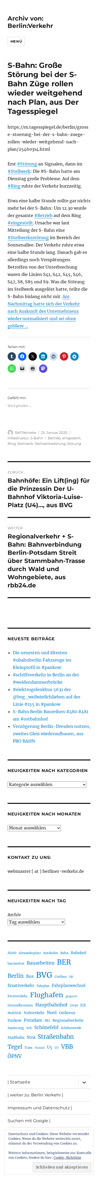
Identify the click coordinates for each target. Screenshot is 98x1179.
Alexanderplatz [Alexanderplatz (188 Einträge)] (30, 953)
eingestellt (71, 438)
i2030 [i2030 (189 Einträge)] (74, 1005)
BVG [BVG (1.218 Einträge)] (44, 975)
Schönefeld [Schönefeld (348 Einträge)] (46, 1027)
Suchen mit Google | (29, 1120)
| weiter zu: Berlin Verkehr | (35, 1094)
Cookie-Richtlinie (67, 1158)
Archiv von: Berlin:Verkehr (30, 22)
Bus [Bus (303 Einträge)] (30, 976)
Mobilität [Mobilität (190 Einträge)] (14, 1013)
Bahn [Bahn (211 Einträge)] (64, 953)
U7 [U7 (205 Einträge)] (57, 1048)
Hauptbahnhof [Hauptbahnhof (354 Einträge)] (51, 1005)
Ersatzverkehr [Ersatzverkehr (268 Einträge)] (21, 985)
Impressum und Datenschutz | (40, 1107)
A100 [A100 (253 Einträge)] (12, 952)
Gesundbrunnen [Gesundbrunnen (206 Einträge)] (20, 1005)
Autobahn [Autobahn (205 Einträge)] (50, 953)
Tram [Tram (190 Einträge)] (28, 1048)
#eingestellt (20, 222)
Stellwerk (25, 443)
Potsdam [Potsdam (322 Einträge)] (33, 1020)
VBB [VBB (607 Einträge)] (67, 1046)
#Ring (14, 186)
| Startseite (19, 1082)
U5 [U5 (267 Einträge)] (49, 1047)
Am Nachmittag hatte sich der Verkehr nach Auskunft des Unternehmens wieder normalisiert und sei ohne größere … (44, 311)
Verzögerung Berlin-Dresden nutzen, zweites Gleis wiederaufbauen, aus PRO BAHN (51, 734)
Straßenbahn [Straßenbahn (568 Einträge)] (56, 1036)
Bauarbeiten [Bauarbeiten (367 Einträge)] (41, 963)
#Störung (27, 164)
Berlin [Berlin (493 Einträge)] (16, 976)
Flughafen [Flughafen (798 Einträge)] (46, 995)
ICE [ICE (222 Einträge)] (83, 1005)
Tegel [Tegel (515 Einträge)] (15, 1047)
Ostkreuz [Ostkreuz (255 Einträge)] (67, 1012)
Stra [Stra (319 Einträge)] (31, 1037)
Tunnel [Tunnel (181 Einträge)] (40, 1048)
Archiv (14, 914)
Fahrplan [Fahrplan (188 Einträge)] (43, 986)
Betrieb (54, 438)
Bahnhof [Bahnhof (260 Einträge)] (79, 952)
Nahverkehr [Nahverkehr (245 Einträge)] (34, 1013)
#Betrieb (43, 215)
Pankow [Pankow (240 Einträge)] (14, 1020)
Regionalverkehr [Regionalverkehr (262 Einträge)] (68, 1020)
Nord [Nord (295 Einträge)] (52, 1012)
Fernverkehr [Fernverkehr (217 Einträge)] (18, 996)
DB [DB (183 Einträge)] (71, 977)
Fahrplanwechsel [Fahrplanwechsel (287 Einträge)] (68, 985)
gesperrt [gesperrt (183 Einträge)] (71, 996)
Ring (12, 443)
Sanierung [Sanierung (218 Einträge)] (16, 1028)
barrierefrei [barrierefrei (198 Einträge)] (16, 963)
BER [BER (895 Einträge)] (64, 962)
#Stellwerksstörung (28, 237)
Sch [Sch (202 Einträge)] (29, 1028)
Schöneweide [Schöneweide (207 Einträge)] (71, 1028)
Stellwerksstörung (50, 443)
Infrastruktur (18, 438)
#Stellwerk (19, 171)
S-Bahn (36, 438)
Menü (16, 41)
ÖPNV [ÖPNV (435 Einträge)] (15, 1056)
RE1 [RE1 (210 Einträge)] (47, 1020)
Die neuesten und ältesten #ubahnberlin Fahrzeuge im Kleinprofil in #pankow (42, 660)
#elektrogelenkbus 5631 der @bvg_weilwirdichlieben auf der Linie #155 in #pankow (46, 697)
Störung (74, 443)
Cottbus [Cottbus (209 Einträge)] (61, 977)
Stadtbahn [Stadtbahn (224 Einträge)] (16, 1038)
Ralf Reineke (25, 432)
